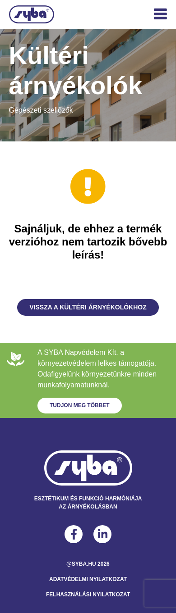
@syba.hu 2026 (88, 564)
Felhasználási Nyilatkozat (88, 594)
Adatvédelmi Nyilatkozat (88, 579)
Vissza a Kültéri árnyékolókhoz (88, 307)
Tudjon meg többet (80, 405)
